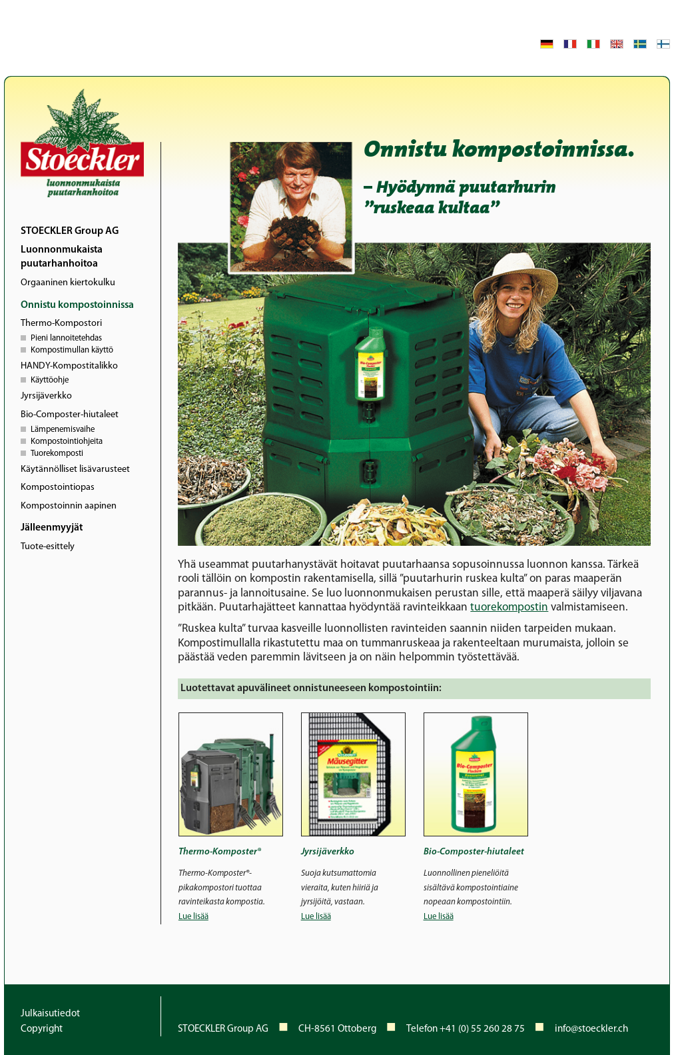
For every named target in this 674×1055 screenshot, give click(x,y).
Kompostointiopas (58, 488)
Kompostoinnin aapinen (69, 506)
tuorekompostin (509, 607)
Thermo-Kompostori (61, 324)
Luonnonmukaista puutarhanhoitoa (62, 257)
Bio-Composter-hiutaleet (70, 415)
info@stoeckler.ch (591, 1029)
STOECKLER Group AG (70, 231)
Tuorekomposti (57, 452)
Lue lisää (193, 916)
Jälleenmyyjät (52, 528)
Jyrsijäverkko (46, 396)
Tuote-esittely (48, 547)
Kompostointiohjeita (67, 440)
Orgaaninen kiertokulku (68, 283)
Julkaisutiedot (50, 1014)
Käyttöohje (50, 379)
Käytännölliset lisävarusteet (75, 470)
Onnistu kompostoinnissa (77, 305)
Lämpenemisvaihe (63, 428)
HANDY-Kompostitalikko (69, 366)
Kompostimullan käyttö (72, 349)
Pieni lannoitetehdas (66, 337)
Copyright (42, 1029)
